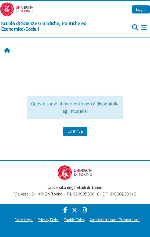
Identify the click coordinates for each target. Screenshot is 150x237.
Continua (75, 131)
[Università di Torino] (17, 8)
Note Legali (24, 220)
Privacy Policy (48, 220)
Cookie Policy (74, 220)
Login (141, 9)
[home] (50, 26)
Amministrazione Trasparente (115, 220)
